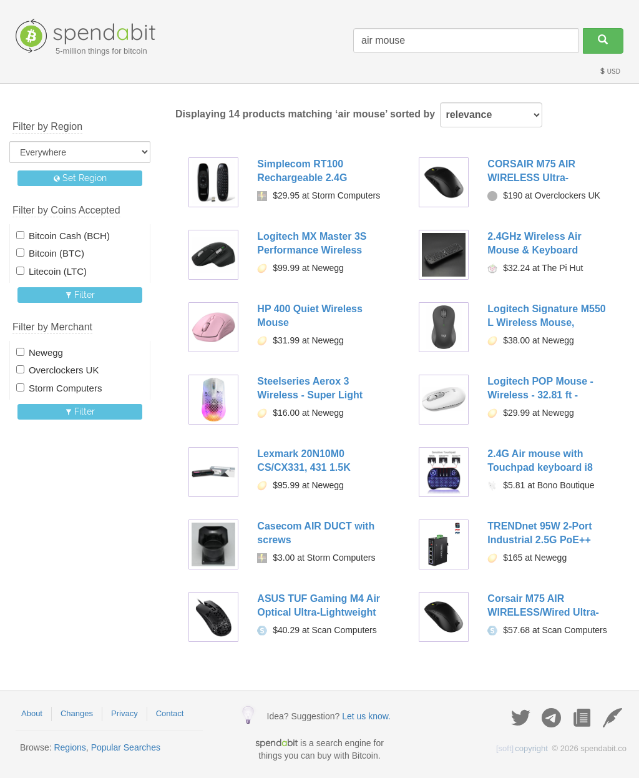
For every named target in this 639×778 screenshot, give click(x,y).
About (31, 713)
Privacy (124, 713)
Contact (170, 713)
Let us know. (366, 716)
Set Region (80, 178)
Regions (69, 747)
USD (609, 71)
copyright (522, 748)
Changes (77, 713)
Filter (80, 295)
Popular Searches (125, 747)
